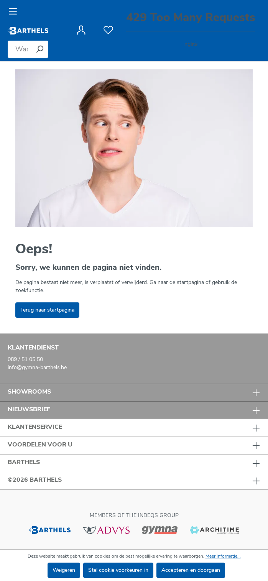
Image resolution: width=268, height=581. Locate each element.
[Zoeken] (39, 49)
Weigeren (64, 570)
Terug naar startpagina (47, 309)
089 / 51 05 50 (25, 359)
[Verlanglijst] (108, 30)
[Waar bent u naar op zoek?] (19, 49)
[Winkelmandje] (190, 30)
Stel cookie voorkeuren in (118, 570)
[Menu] (15, 11)
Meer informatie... (223, 556)
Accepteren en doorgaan (190, 570)
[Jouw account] (81, 30)
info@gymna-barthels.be (37, 367)
